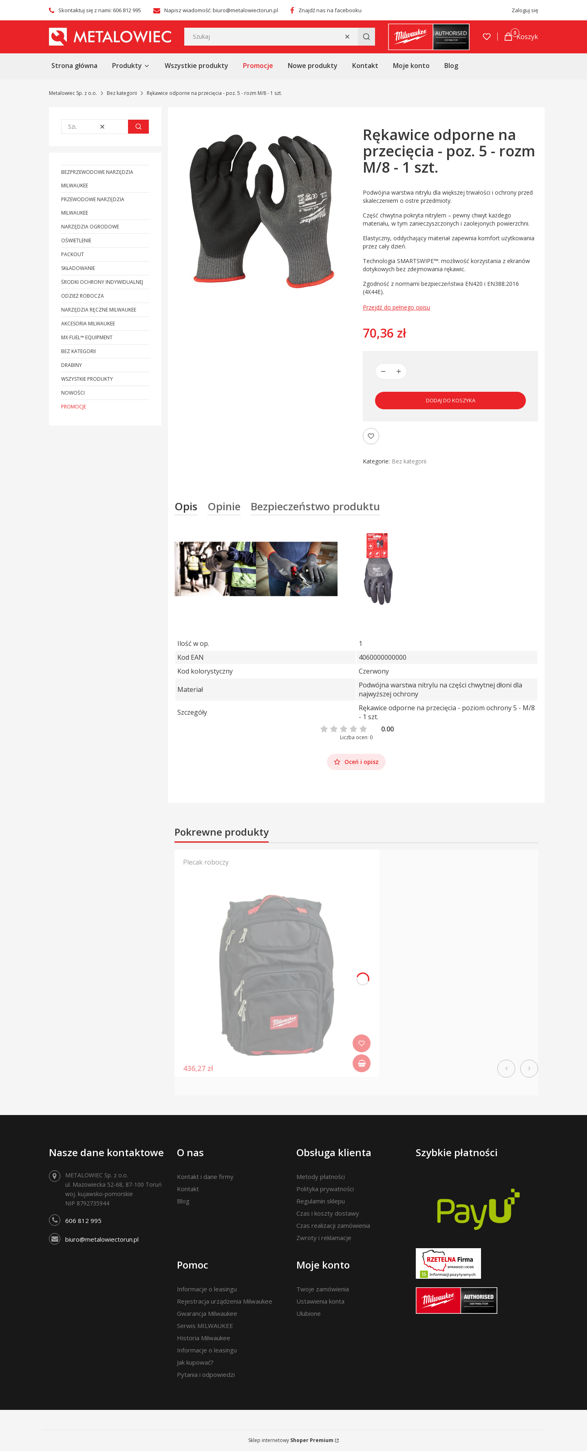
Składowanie (78, 268)
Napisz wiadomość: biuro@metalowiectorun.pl (221, 10)
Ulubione (308, 1313)
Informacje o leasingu (207, 1289)
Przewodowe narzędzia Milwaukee (92, 206)
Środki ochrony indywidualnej (102, 282)
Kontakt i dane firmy (205, 1176)
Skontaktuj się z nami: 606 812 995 (99, 10)
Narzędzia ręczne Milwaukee (98, 309)
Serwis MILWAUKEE (205, 1325)
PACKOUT (72, 254)
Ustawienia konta (320, 1301)
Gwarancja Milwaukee (207, 1313)
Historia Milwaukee (203, 1338)
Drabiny (71, 365)
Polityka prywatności (325, 1189)
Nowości (73, 392)
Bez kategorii (122, 93)
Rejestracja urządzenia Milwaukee (224, 1301)
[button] (366, 37)
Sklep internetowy (290, 1440)
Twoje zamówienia (322, 1289)
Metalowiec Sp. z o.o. (73, 93)
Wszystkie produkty (87, 378)
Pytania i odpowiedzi (206, 1374)
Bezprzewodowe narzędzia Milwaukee (97, 179)
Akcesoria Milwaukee (88, 323)
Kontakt (188, 1189)
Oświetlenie (76, 240)
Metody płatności (320, 1176)
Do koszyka (362, 1063)
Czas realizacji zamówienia (333, 1225)
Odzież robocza (82, 295)
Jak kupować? (195, 1362)
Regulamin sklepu (320, 1201)
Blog (183, 1201)
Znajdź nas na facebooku (330, 10)
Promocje (73, 406)
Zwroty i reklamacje (323, 1238)
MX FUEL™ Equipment (87, 337)
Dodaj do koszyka (450, 400)
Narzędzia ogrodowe (90, 226)
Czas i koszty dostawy (327, 1213)
